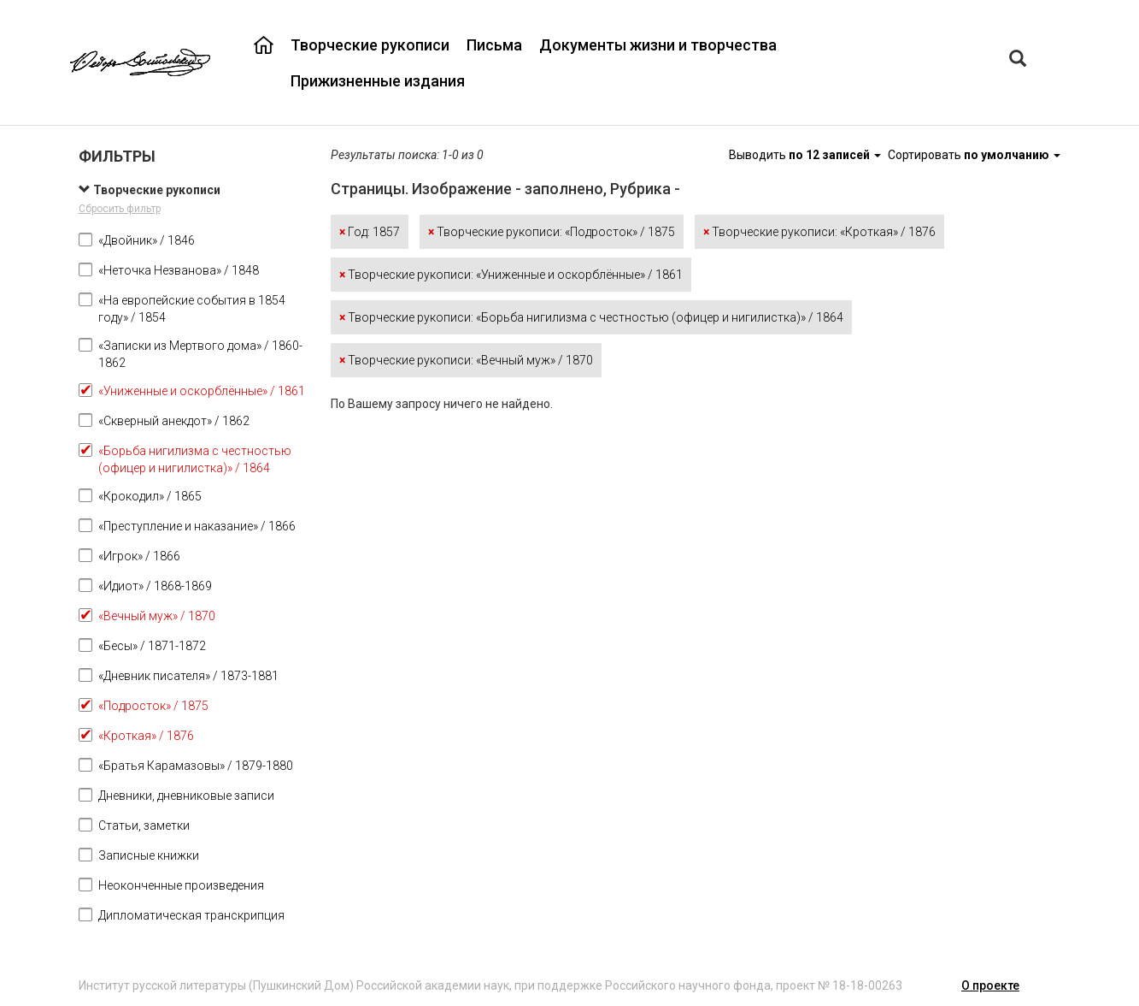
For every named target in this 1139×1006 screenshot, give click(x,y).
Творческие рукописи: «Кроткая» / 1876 (819, 232)
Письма (494, 45)
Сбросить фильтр (120, 209)
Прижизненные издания (378, 81)
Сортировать (974, 155)
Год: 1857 (369, 232)
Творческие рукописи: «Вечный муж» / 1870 (466, 360)
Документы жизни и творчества (658, 45)
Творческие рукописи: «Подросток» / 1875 (551, 232)
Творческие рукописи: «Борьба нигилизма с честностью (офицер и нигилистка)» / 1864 (591, 317)
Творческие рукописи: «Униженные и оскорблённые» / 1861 (511, 274)
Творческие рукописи (370, 45)
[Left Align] (1017, 60)
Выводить (806, 155)
